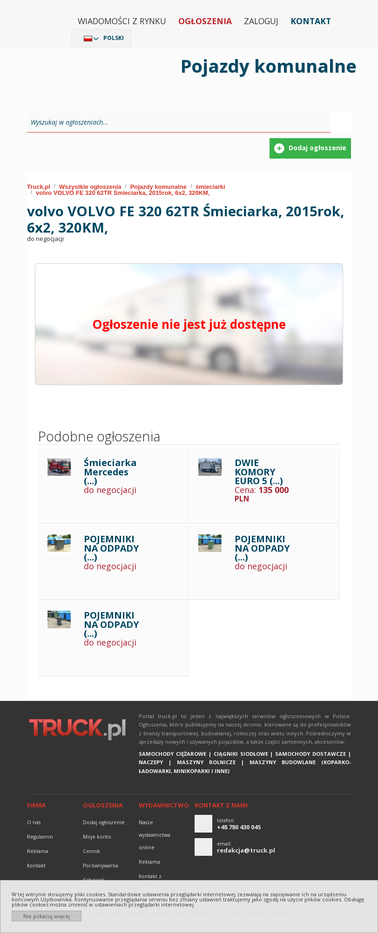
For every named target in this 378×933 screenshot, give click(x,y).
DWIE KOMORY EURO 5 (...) (259, 471)
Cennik (91, 851)
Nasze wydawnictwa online (154, 835)
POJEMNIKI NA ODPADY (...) (111, 548)
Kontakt (310, 21)
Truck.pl (38, 186)
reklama (37, 851)
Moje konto (97, 836)
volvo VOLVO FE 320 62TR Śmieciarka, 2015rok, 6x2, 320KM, (122, 192)
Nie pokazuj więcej (46, 916)
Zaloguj (261, 21)
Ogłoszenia (205, 21)
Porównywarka (100, 865)
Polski (113, 38)
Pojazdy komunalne (158, 186)
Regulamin (40, 836)
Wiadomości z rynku (122, 21)
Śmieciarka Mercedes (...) (110, 471)
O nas (33, 822)
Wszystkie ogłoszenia (90, 186)
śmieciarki (210, 186)
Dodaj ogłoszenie (104, 822)
